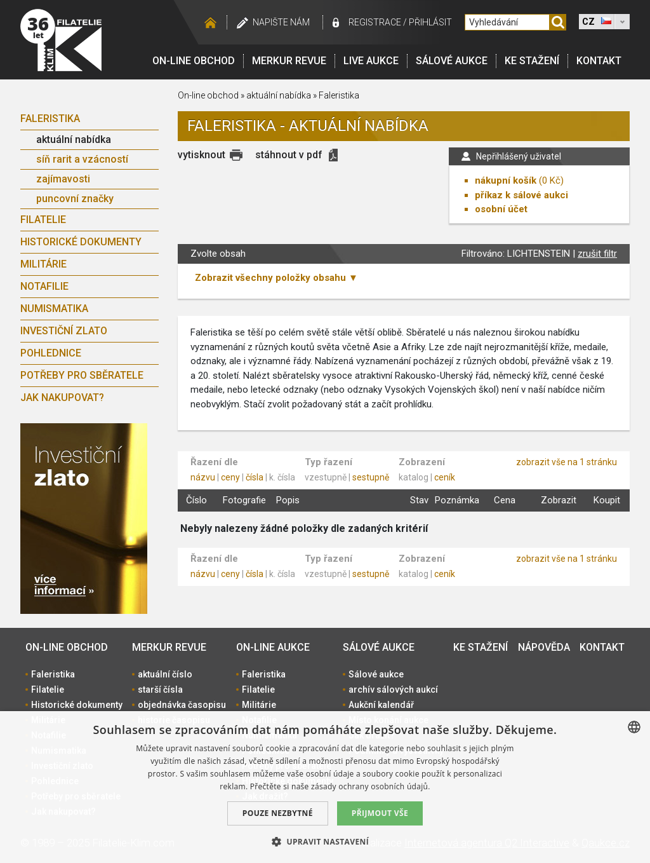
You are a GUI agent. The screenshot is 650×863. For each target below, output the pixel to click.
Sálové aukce (452, 61)
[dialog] (325, 787)
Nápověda (544, 647)
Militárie (43, 264)
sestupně (370, 477)
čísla (254, 477)
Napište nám (281, 22)
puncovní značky (75, 199)
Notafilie (44, 286)
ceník (444, 477)
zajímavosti (63, 179)
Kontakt (598, 61)
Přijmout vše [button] (380, 813)
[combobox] (634, 727)
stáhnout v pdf (288, 155)
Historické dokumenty (81, 242)
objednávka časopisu (182, 705)
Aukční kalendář (381, 705)
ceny (230, 477)
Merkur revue (289, 61)
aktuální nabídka (73, 139)
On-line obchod (193, 61)
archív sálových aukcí (393, 689)
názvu (202, 477)
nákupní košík (505, 180)
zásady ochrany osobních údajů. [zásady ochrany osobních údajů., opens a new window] (370, 786)
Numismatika (54, 308)
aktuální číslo (165, 674)
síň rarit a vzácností (82, 159)
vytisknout (201, 155)
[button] (325, 841)
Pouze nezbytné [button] (277, 813)
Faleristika (50, 118)
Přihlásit (430, 22)
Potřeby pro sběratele (81, 375)
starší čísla (160, 689)
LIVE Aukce (371, 61)
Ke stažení (532, 61)
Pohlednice (50, 353)
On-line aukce (273, 647)
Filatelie (43, 220)
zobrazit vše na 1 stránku (566, 462)
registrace (374, 22)
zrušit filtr (597, 253)
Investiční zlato (63, 331)
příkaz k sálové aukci (521, 195)
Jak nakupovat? (62, 397)
